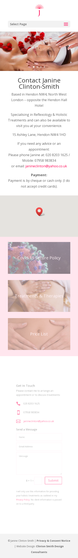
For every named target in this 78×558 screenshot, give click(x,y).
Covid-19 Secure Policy (39, 258)
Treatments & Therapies (39, 296)
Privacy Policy (25, 489)
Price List (39, 334)
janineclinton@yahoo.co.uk (46, 166)
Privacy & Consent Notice (53, 540)
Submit (50, 473)
